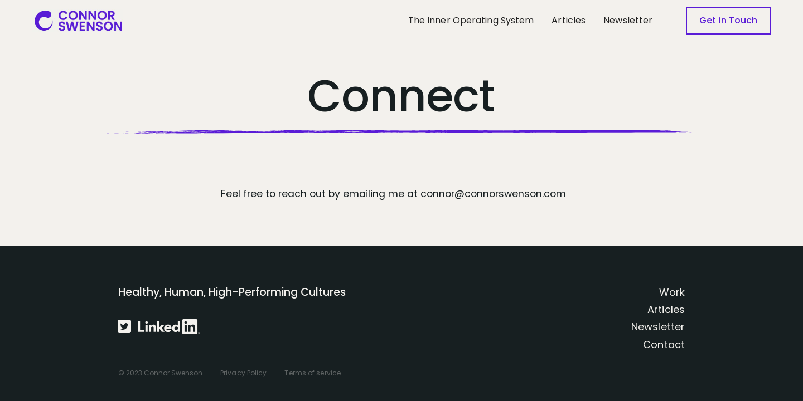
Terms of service (312, 373)
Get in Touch (728, 20)
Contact (664, 344)
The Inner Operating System (471, 20)
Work (672, 292)
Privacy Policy (243, 373)
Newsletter (627, 20)
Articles (569, 20)
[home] (78, 20)
